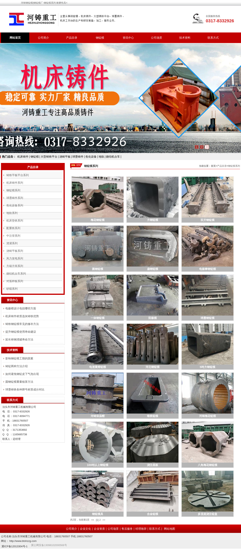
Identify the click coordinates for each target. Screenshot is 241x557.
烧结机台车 (113, 156)
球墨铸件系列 (14, 197)
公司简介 (43, 37)
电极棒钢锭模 (207, 269)
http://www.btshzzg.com (23, 540)
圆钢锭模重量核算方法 (19, 381)
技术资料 (184, 37)
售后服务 (127, 528)
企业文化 (85, 528)
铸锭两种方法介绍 (16, 366)
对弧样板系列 (14, 281)
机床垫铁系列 (14, 220)
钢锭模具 (97, 514)
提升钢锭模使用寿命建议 (20, 331)
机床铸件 (22, 156)
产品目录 (71, 37)
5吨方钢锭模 (207, 367)
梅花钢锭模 (98, 220)
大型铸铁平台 (49, 156)
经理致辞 (141, 528)
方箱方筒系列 (14, 266)
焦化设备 (91, 156)
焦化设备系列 (14, 205)
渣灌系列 (12, 243)
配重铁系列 (13, 228)
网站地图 (169, 528)
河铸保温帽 (98, 416)
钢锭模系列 (234, 166)
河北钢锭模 (153, 367)
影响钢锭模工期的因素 (19, 358)
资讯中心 (128, 37)
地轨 (101, 156)
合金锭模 (152, 514)
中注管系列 (13, 235)
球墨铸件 (77, 156)
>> (103, 520)
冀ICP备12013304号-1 (14, 546)
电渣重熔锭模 (97, 367)
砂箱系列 (12, 288)
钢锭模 (100, 37)
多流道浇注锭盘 (207, 514)
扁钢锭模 (152, 269)
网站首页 (15, 37)
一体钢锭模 (98, 318)
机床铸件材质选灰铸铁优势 (22, 316)
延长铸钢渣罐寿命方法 (19, 339)
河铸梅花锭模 (207, 416)
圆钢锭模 (97, 269)
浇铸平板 (65, 156)
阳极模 (152, 318)
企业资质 (99, 528)
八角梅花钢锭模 (207, 465)
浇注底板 (152, 465)
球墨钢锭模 (208, 318)
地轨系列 (12, 213)
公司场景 (156, 37)
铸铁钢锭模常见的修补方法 (22, 324)
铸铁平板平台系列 (17, 175)
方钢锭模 (152, 220)
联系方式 (213, 37)
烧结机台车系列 (16, 273)
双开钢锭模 (208, 220)
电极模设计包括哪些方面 (20, 308)
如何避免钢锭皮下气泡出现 (22, 374)
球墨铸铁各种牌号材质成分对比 (24, 389)
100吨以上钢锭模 (97, 465)
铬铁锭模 (152, 416)
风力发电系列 (14, 258)
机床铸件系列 (14, 182)
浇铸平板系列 (14, 250)
